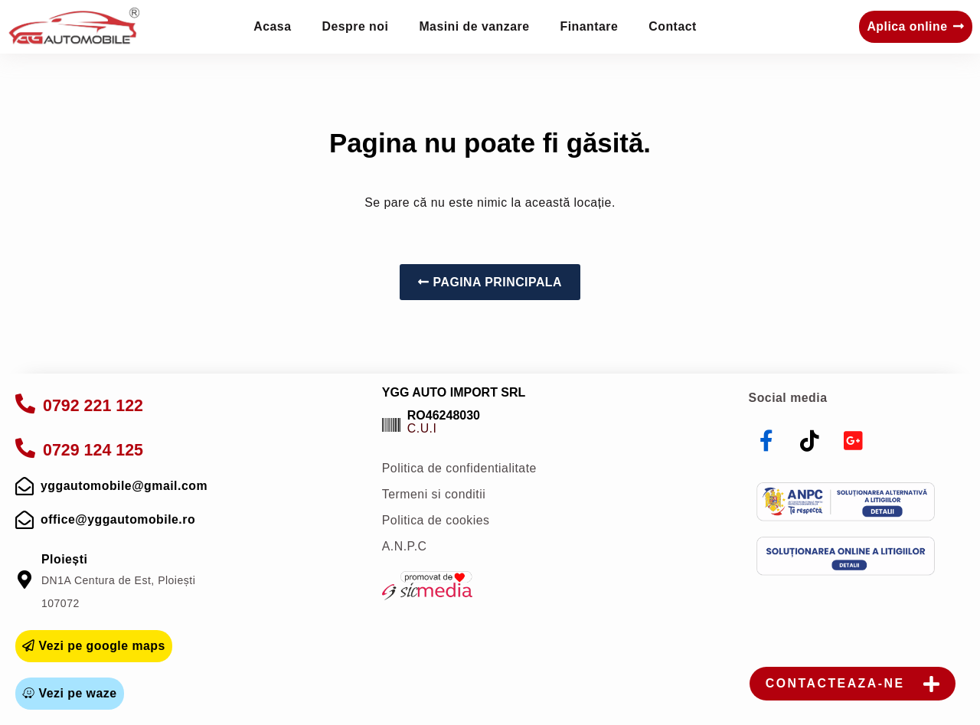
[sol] (845, 556)
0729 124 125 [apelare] (93, 450)
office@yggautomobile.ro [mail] (118, 519)
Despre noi (355, 26)
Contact (672, 26)
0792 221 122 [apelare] (93, 406)
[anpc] (845, 501)
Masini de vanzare (474, 26)
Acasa (272, 26)
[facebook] (767, 441)
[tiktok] (810, 441)
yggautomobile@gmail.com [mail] (124, 485)
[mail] (24, 486)
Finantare (589, 26)
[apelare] (25, 403)
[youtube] (853, 441)
